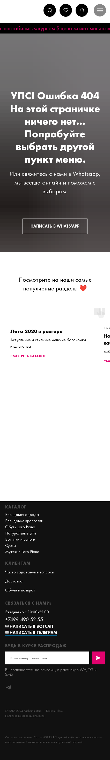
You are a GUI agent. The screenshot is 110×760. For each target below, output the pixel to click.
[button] (49, 10)
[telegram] (8, 687)
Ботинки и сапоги (20, 539)
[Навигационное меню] (100, 10)
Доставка (14, 581)
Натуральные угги (20, 533)
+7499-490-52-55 (24, 619)
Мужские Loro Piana (22, 551)
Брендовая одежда (22, 514)
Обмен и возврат (20, 590)
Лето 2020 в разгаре (36, 331)
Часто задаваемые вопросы (29, 572)
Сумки (10, 545)
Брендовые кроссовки (24, 520)
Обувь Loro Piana (20, 527)
